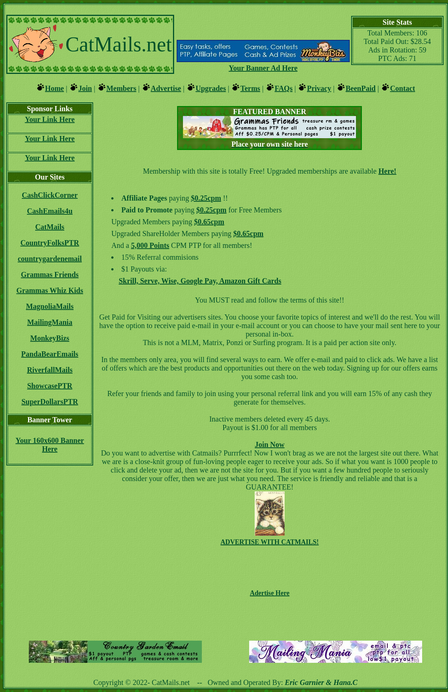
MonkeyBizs (49, 338)
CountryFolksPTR (49, 243)
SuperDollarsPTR (49, 402)
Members (121, 88)
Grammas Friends (50, 274)
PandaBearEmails (49, 354)
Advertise (166, 88)
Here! (388, 171)
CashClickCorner (50, 195)
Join (85, 88)
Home (54, 88)
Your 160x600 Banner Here (50, 444)
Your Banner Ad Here (263, 68)
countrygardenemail (50, 259)
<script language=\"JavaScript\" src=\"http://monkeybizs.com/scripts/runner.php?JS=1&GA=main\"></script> (263, 27)
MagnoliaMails (50, 306)
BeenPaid (361, 88)
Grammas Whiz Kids (49, 290)
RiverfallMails (49, 370)
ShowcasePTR (49, 386)
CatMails (49, 227)
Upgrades (211, 88)
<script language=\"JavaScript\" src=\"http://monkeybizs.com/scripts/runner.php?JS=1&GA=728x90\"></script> (269, 617)
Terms (250, 88)
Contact (402, 88)
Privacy (319, 88)
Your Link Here (50, 119)
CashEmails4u (49, 211)
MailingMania (49, 322)
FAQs (284, 88)
